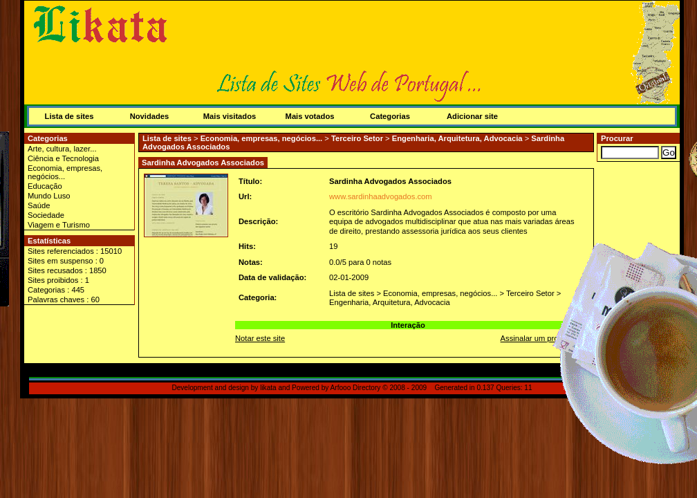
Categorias (390, 116)
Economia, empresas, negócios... (65, 172)
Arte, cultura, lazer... (62, 149)
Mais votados (310, 116)
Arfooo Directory (356, 387)
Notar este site (260, 338)
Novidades (149, 116)
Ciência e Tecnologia (63, 158)
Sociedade (46, 215)
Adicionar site (472, 116)
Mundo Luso (49, 196)
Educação (45, 186)
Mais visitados (229, 116)
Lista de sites (69, 116)
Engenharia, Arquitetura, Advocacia (457, 138)
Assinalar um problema (540, 338)
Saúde (39, 205)
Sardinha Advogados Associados (390, 181)
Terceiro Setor (357, 138)
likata (268, 387)
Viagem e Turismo (59, 225)
